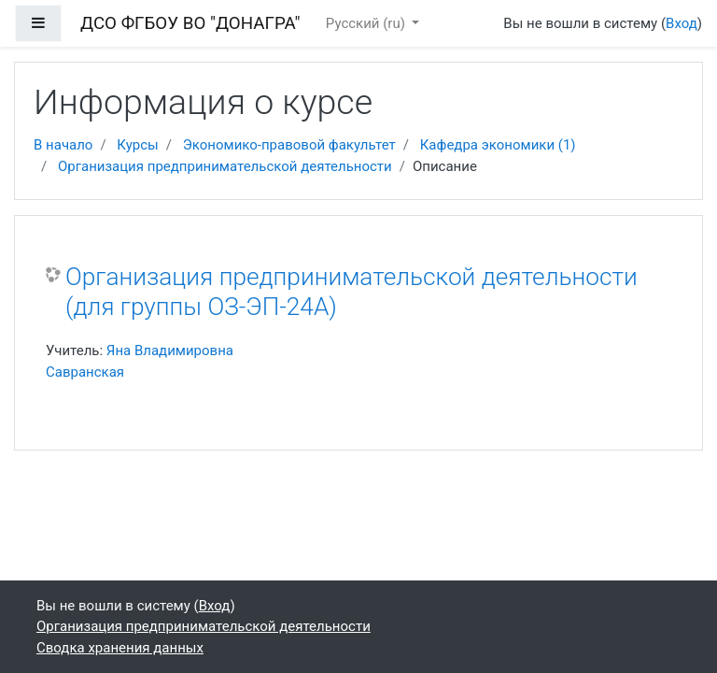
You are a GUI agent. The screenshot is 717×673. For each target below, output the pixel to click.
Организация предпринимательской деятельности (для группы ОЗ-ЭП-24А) (351, 292)
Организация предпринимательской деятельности (225, 166)
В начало (63, 144)
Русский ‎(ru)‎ (367, 23)
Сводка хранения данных (120, 647)
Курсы (137, 144)
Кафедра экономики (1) (498, 144)
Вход (681, 23)
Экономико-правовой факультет (289, 144)
